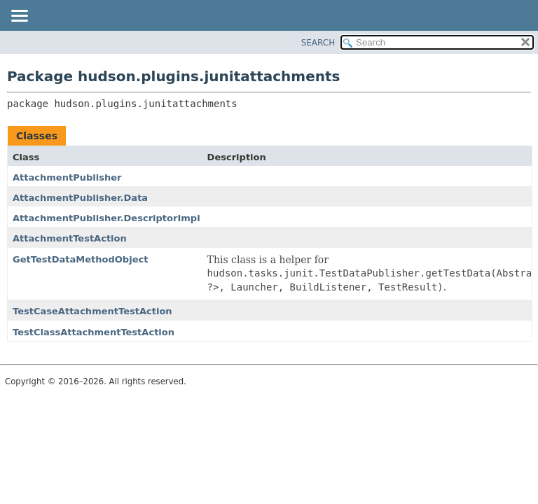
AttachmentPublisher (67, 177)
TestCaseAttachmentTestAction (92, 311)
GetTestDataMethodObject (80, 259)
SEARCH (318, 43)
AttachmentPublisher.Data (80, 197)
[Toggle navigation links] (19, 17)
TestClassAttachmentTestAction (93, 332)
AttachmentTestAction (70, 238)
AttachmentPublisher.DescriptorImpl (106, 218)
